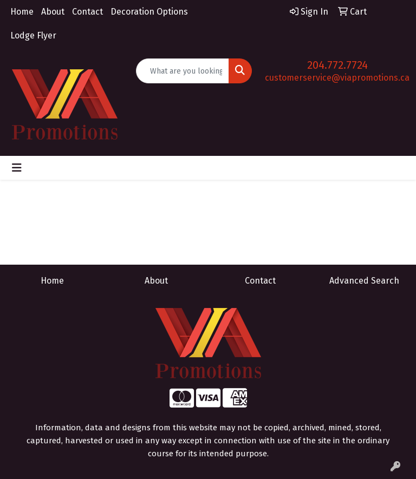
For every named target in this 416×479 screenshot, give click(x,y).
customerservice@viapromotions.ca (337, 78)
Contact (87, 11)
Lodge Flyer (33, 35)
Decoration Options (149, 11)
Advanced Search (364, 280)
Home (22, 11)
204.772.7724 (337, 64)
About (52, 11)
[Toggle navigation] (16, 167)
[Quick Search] (183, 70)
